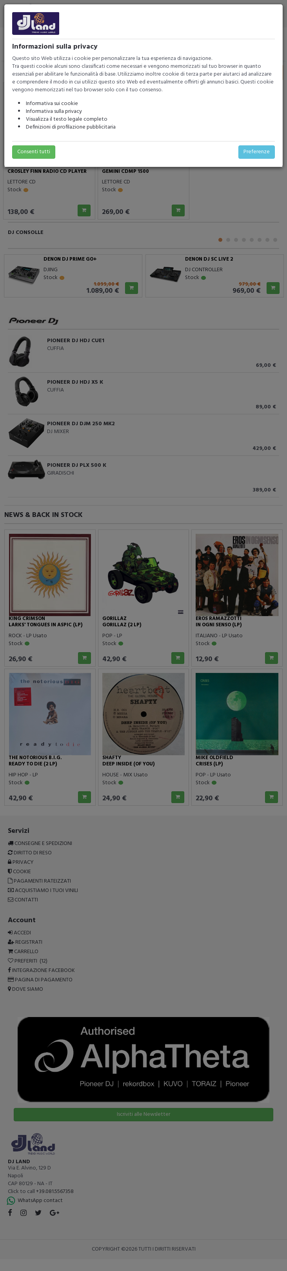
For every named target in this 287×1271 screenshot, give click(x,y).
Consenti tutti (33, 151)
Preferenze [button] (256, 151)
